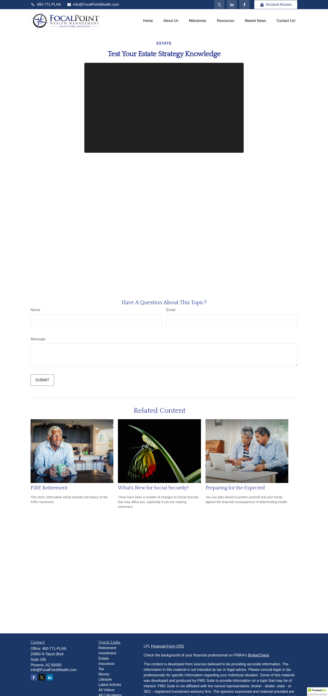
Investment (107, 653)
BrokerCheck (258, 655)
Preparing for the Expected (235, 488)
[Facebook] (244, 4)
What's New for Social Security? (153, 488)
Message (38, 339)
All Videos (107, 690)
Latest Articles (110, 685)
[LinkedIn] (232, 4)
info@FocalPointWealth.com (93, 4)
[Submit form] (42, 380)
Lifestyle (105, 679)
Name (35, 310)
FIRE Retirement (49, 488)
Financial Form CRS (167, 646)
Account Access (276, 5)
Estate (104, 658)
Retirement (107, 648)
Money (104, 674)
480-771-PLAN (46, 4)
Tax (101, 669)
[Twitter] (219, 4)
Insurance (107, 664)
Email (170, 310)
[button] (148, 21)
